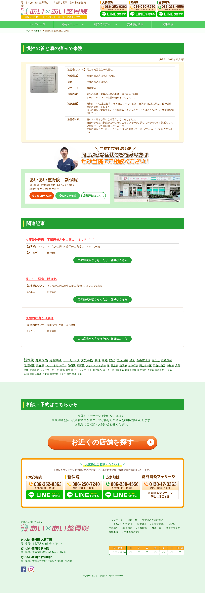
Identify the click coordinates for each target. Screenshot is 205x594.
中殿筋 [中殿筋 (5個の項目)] (170, 365)
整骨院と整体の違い (152, 520)
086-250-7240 (43, 195)
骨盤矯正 (141, 524)
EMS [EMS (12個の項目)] (112, 360)
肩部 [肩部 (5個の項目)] (177, 365)
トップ (27, 30)
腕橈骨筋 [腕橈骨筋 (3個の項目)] (159, 370)
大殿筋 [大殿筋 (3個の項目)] (150, 370)
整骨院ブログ (173, 528)
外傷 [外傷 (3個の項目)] (89, 370)
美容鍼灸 (113, 528)
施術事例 (167, 24)
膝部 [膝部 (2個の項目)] (80, 374)
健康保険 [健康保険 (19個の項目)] (41, 360)
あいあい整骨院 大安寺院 (36, 540)
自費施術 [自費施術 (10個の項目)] (166, 360)
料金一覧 (156, 528)
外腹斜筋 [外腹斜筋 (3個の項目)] (119, 370)
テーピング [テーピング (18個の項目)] (71, 360)
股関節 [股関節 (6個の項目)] (123, 365)
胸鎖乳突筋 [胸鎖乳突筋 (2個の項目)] (29, 374)
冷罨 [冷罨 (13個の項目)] (105, 360)
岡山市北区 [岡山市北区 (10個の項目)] (143, 360)
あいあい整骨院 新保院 (35, 549)
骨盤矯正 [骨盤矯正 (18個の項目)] (55, 360)
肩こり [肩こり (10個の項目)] (156, 360)
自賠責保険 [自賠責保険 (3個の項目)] (130, 370)
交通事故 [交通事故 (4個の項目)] (34, 370)
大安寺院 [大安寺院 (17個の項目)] (87, 360)
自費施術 (142, 528)
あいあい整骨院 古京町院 (36, 557)
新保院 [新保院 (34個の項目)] (29, 360)
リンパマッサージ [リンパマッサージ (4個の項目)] (49, 370)
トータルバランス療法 (120, 524)
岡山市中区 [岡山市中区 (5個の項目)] (145, 365)
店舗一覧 (132, 520)
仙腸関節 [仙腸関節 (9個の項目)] (29, 365)
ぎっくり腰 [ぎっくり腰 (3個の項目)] (108, 370)
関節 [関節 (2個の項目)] (74, 374)
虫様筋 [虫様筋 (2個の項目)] (38, 374)
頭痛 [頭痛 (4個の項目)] (62, 370)
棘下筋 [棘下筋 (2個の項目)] (46, 374)
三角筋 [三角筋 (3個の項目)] (168, 370)
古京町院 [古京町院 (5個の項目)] (133, 365)
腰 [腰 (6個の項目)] (108, 365)
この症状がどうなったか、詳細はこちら (102, 260)
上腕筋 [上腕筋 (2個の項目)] (62, 374)
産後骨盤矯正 (158, 524)
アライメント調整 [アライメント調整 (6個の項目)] (96, 365)
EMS (173, 524)
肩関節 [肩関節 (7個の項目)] (81, 365)
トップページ (37, 24)
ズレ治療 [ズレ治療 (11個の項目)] (122, 360)
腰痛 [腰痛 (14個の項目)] (98, 360)
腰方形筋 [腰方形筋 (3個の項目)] (141, 370)
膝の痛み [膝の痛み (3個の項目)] (97, 370)
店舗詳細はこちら (93, 195)
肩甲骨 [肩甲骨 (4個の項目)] (69, 370)
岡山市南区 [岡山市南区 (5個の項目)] (159, 365)
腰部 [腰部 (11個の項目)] (132, 360)
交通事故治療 (135, 24)
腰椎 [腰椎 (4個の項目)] (26, 370)
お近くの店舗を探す (111, 442)
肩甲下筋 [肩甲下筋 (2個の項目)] (54, 374)
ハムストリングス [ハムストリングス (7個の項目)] (56, 365)
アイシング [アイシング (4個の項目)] (80, 370)
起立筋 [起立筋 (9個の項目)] (40, 365)
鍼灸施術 (128, 528)
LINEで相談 (69, 195)
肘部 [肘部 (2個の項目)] (69, 374)
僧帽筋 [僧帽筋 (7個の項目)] (72, 365)
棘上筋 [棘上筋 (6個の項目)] (114, 365)
